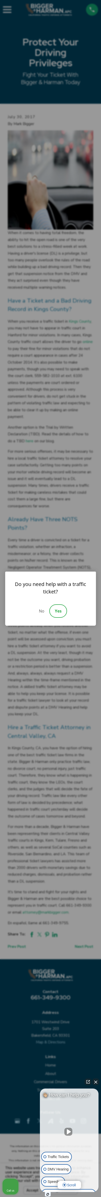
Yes (58, 611)
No (41, 611)
